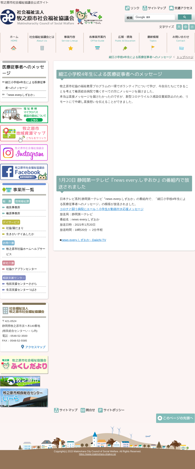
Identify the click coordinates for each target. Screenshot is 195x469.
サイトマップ (157, 8)
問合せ (90, 410)
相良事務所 (13, 207)
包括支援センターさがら (21, 283)
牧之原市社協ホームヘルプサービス (25, 251)
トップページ (185, 57)
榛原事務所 (13, 213)
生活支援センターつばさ (21, 289)
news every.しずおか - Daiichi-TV (84, 240)
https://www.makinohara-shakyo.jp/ (97, 454)
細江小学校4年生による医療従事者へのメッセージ (25, 85)
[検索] (154, 17)
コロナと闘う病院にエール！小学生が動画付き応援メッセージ (102, 209)
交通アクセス (183, 8)
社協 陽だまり (15, 228)
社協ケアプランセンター (21, 269)
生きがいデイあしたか (20, 234)
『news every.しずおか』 (20, 94)
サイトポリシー (113, 410)
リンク (134, 8)
